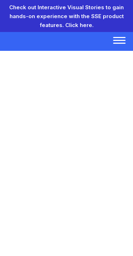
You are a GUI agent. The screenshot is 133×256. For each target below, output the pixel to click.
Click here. (79, 25)
